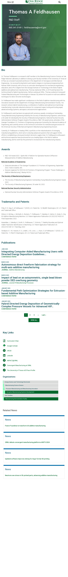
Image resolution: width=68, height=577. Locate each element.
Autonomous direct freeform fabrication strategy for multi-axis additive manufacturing (31, 266)
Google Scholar (12, 346)
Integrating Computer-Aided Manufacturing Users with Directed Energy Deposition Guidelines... (32, 253)
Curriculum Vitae (13, 341)
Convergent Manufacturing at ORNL (19, 365)
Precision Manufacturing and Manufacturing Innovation (22, 388)
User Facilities (9, 395)
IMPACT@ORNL (12, 360)
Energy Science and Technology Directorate (17, 382)
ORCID (9, 351)
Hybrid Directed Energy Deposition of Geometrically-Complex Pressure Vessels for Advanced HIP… (30, 305)
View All (34, 320)
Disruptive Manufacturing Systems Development (20, 392)
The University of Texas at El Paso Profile (21, 370)
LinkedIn (10, 356)
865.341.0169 (15, 27)
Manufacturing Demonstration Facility (16, 399)
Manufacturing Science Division (14, 385)
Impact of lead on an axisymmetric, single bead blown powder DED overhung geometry (31, 279)
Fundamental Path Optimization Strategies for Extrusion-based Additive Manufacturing (33, 292)
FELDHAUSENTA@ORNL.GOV (35, 27)
